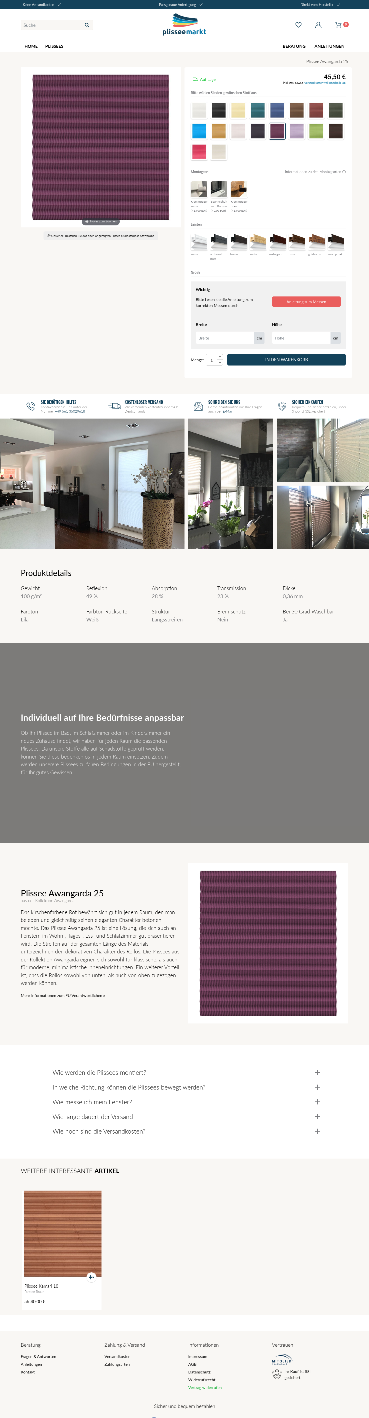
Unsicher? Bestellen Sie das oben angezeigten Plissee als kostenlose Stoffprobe (101, 236)
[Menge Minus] (220, 363)
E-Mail (227, 411)
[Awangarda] (101, 147)
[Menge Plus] (220, 357)
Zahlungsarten (117, 1364)
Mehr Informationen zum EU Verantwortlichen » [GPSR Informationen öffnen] (63, 995)
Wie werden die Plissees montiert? (186, 1072)
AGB (192, 1364)
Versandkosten (117, 1356)
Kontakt (28, 1371)
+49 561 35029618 (70, 411)
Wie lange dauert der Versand (186, 1116)
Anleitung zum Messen (306, 301)
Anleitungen (31, 1364)
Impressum (197, 1356)
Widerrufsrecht (202, 1379)
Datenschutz (199, 1371)
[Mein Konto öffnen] (318, 25)
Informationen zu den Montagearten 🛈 (315, 172)
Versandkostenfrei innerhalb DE (325, 83)
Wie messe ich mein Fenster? (186, 1102)
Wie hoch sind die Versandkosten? (186, 1131)
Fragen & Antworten (38, 1356)
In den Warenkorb (286, 359)
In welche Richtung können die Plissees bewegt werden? (186, 1087)
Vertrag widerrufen (205, 1387)
